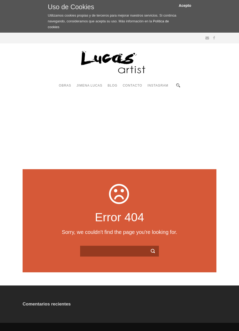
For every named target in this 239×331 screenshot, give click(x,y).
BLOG (112, 85)
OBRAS (65, 85)
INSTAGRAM (157, 85)
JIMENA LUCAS (89, 85)
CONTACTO (132, 85)
